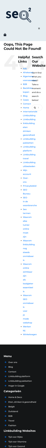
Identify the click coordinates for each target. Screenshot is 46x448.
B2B (25, 84)
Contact (27, 104)
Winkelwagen (30, 334)
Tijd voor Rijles (15, 437)
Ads (25, 68)
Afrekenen (28, 72)
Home (26, 108)
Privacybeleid (29, 186)
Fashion (12, 425)
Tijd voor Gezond (16, 446)
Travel (11, 421)
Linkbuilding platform (19, 376)
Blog (25, 96)
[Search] (35, 108)
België (11, 406)
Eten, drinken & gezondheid (22, 402)
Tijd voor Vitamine (17, 442)
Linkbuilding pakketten (20, 381)
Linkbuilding (29, 119)
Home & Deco (15, 397)
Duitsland (13, 411)
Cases (26, 100)
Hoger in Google (16, 386)
